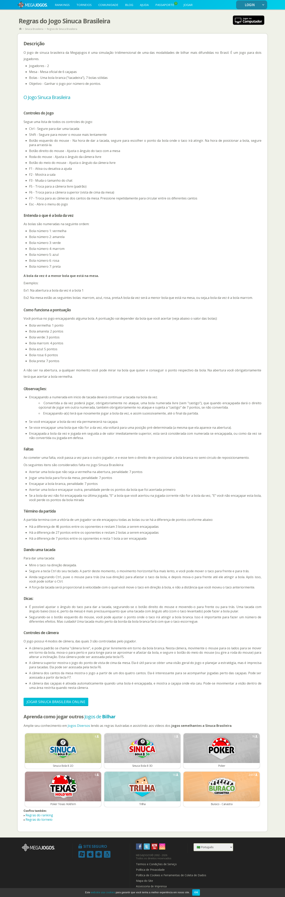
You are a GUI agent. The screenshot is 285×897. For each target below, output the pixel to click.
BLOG (129, 5)
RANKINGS (62, 5)
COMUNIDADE (108, 5)
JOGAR (188, 5)
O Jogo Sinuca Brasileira (47, 97)
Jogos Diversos (79, 725)
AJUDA (144, 5)
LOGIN (255, 5)
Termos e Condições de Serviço (156, 864)
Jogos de (100, 716)
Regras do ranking (39, 815)
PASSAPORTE (166, 4)
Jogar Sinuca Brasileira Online (56, 701)
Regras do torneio (39, 820)
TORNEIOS (84, 5)
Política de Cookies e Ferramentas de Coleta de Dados (171, 875)
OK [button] (196, 892)
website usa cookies (103, 892)
